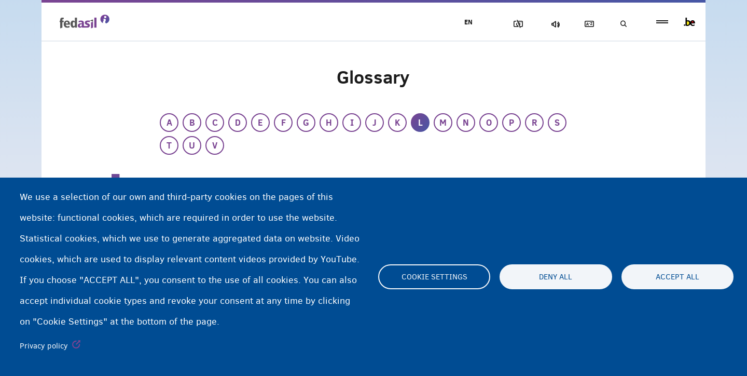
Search (622, 24)
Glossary (587, 24)
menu (662, 22)
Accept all (677, 277)
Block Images (514, 24)
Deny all (555, 277)
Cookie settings (434, 277)
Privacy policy (44, 346)
